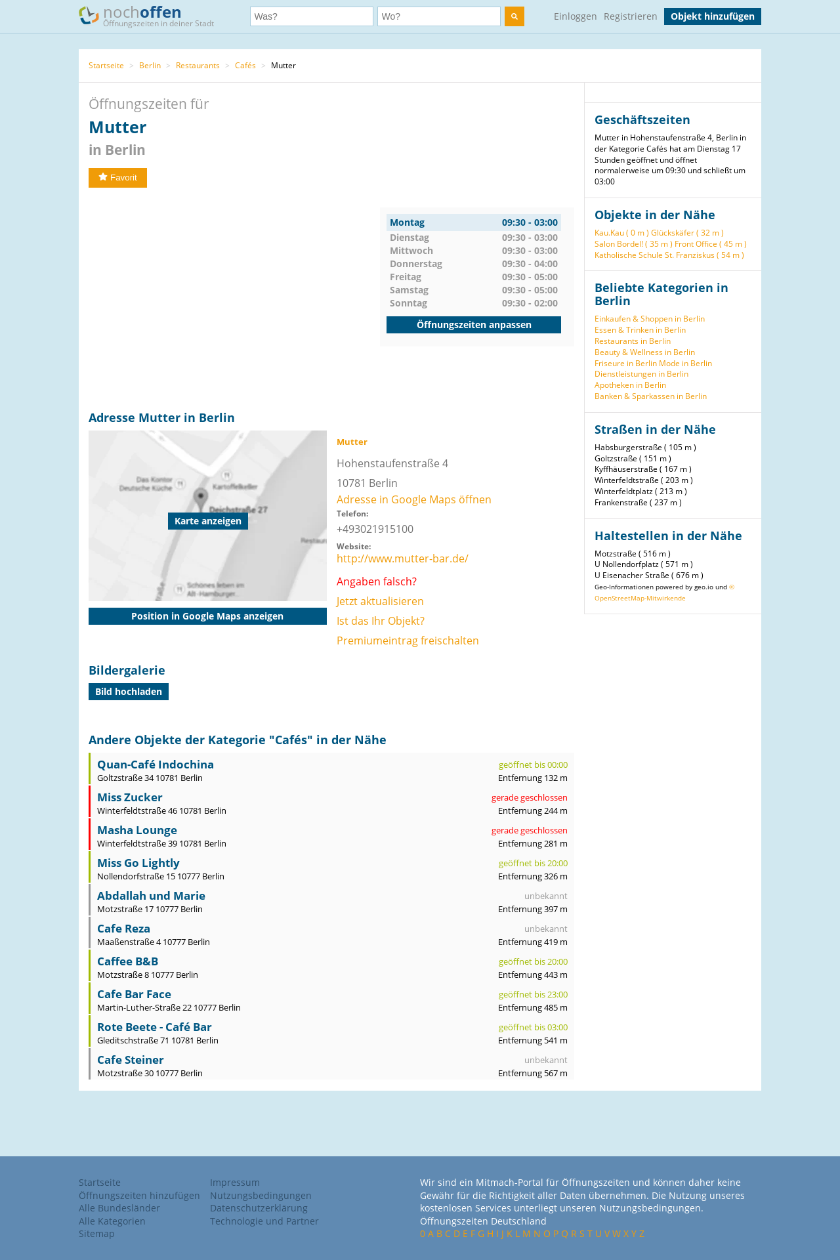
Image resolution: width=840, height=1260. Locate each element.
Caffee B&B (127, 961)
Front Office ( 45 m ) (711, 243)
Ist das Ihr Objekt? (381, 621)
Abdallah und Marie (151, 895)
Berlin (150, 65)
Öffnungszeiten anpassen (474, 324)
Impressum (235, 1182)
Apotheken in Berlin (630, 384)
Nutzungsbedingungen (261, 1195)
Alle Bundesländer (119, 1208)
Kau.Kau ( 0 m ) (622, 232)
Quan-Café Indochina (155, 764)
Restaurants (198, 65)
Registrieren (631, 16)
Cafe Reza (123, 928)
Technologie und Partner (264, 1221)
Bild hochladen (128, 691)
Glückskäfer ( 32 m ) (687, 232)
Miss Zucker (130, 797)
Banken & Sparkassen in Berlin (651, 396)
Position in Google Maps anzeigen (207, 616)
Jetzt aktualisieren (380, 601)
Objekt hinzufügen (713, 16)
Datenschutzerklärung (259, 1208)
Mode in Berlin (685, 363)
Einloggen (575, 16)
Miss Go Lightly (138, 862)
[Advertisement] (234, 299)
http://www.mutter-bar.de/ (403, 558)
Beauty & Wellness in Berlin (645, 352)
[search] (514, 16)
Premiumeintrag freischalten (408, 640)
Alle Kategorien (112, 1221)
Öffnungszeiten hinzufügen (139, 1195)
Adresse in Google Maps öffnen (414, 499)
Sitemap (97, 1233)
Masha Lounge (137, 829)
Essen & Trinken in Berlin (640, 329)
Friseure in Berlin (626, 363)
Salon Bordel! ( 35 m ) (634, 243)
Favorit (117, 177)
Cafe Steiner (130, 1059)
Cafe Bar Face (134, 993)
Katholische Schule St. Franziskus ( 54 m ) (669, 255)
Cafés (245, 65)
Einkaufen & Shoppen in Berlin (650, 318)
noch (152, 15)
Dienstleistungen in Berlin (641, 373)
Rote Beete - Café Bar (154, 1026)
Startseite (106, 65)
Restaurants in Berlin (633, 340)
